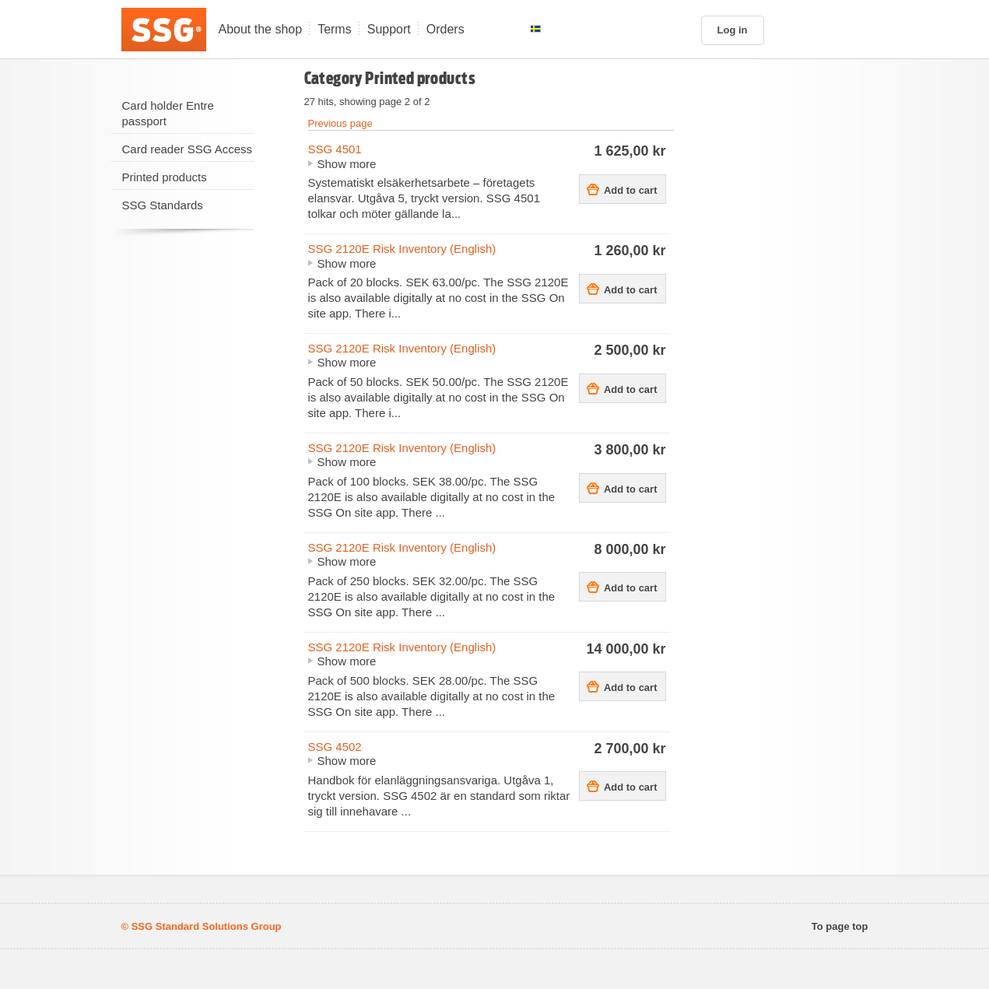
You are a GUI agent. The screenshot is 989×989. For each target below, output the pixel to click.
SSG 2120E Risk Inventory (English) (402, 248)
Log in (732, 30)
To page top (840, 927)
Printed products (164, 177)
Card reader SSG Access (187, 149)
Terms (334, 29)
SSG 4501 (335, 149)
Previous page (340, 123)
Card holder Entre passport (168, 113)
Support (389, 29)
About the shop (261, 29)
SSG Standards (162, 205)
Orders (445, 29)
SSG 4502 (335, 746)
